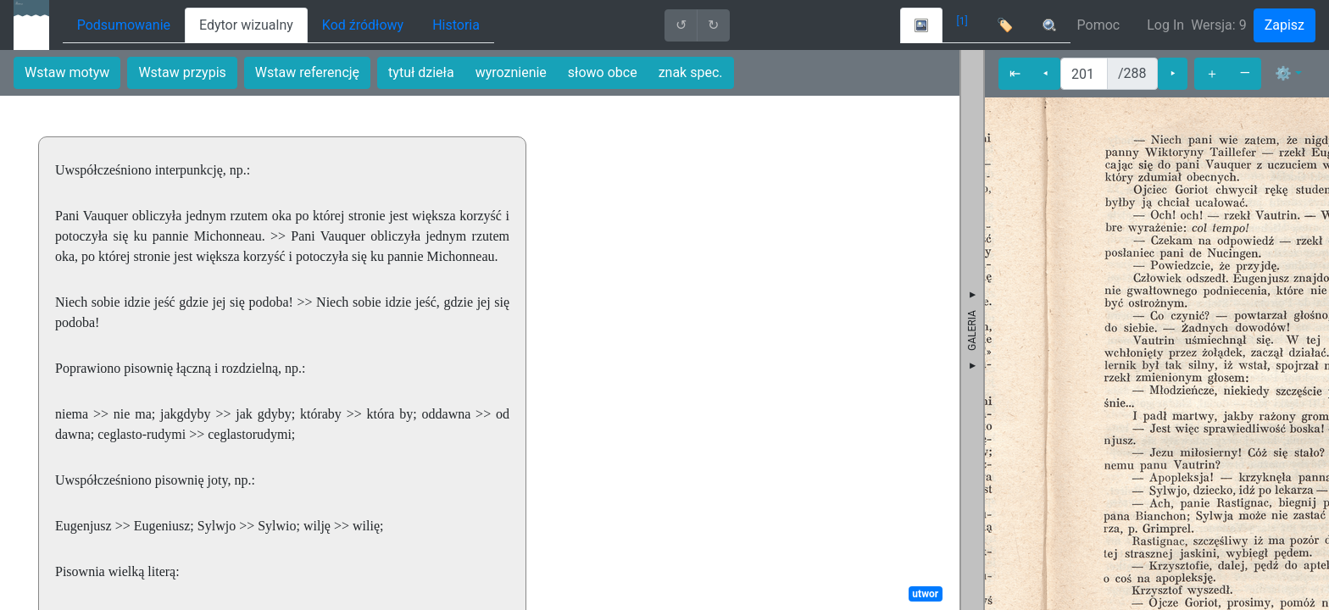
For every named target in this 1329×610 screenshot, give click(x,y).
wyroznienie (511, 72)
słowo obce (602, 72)
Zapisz (1284, 25)
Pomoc (1098, 25)
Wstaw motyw (67, 72)
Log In (1165, 25)
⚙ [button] (1283, 73)
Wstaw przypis (181, 72)
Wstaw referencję (307, 72)
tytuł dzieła (421, 72)
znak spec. (691, 72)
